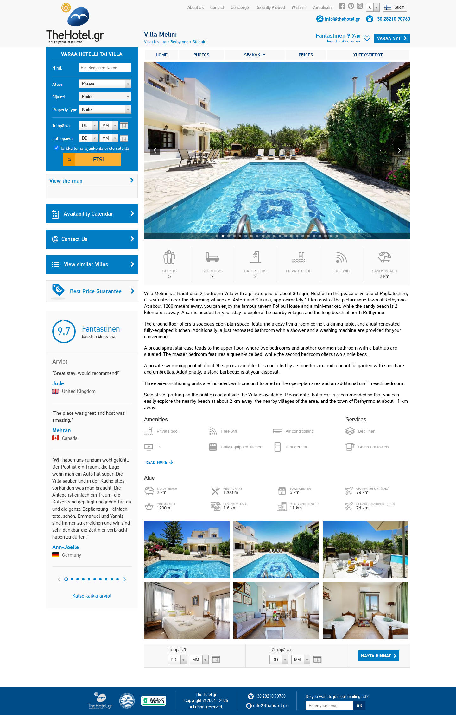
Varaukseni (322, 7)
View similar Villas (93, 264)
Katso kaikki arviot (91, 596)
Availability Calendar (93, 213)
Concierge (240, 7)
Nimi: (57, 68)
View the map (91, 180)
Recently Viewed (270, 7)
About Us (195, 7)
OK (359, 706)
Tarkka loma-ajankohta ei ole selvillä (94, 148)
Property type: (65, 109)
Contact (217, 7)
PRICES (306, 55)
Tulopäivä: (61, 126)
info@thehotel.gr (342, 19)
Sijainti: (59, 97)
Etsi (98, 159)
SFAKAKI (254, 55)
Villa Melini (160, 34)
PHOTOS (201, 55)
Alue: (57, 84)
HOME (162, 55)
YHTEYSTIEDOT (368, 55)
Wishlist (299, 7)
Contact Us (93, 239)
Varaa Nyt (392, 38)
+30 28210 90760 (392, 19)
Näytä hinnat (379, 656)
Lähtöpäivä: (63, 138)
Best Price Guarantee (93, 291)
